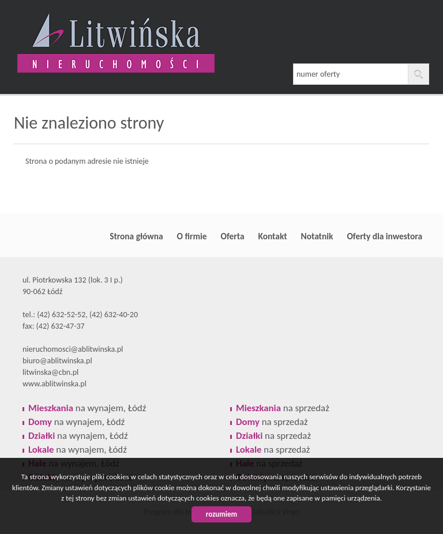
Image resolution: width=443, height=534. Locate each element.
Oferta (233, 236)
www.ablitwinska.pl (54, 384)
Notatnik (317, 236)
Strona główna (136, 236)
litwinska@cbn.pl (50, 372)
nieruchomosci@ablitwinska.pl (72, 349)
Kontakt (272, 236)
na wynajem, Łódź (87, 408)
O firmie (192, 236)
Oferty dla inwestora (384, 236)
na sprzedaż (282, 408)
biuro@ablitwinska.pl (57, 361)
